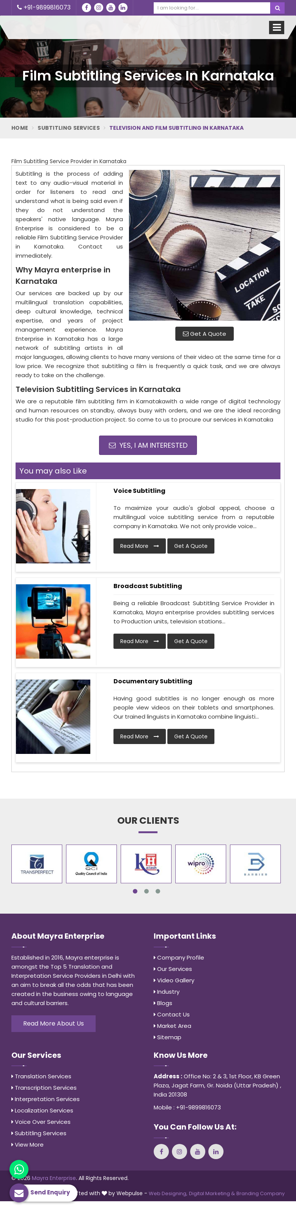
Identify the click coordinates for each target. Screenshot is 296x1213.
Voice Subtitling (139, 490)
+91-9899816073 (44, 7)
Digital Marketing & (212, 1193)
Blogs (163, 1003)
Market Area (172, 1026)
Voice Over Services (41, 1122)
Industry (166, 992)
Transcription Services (44, 1088)
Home (19, 128)
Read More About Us (53, 1023)
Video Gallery (174, 980)
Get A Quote (204, 334)
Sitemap (167, 1037)
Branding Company (260, 1193)
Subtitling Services (69, 128)
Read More (139, 546)
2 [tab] (146, 891)
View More (27, 1144)
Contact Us (172, 1014)
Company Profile (179, 957)
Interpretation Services (45, 1099)
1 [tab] (135, 891)
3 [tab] (158, 891)
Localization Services (42, 1110)
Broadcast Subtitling (147, 586)
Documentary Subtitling (152, 681)
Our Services (173, 969)
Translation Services (41, 1076)
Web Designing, (168, 1193)
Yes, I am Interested (148, 445)
